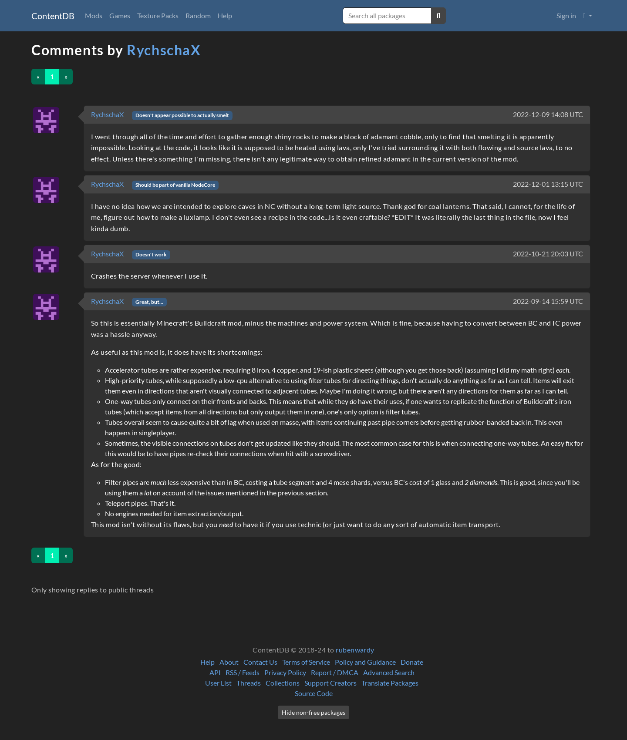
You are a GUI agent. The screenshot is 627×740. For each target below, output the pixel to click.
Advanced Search (389, 672)
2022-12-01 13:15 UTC (548, 184)
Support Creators (330, 683)
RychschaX (164, 49)
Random (198, 15)
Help (225, 15)
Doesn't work (151, 254)
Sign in (566, 15)
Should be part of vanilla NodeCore (175, 185)
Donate (412, 662)
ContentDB (52, 15)
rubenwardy (355, 650)
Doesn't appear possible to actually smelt (182, 115)
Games (119, 15)
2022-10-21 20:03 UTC (548, 253)
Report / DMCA (334, 672)
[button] (588, 15)
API (215, 672)
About (229, 662)
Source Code (314, 693)
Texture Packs (158, 15)
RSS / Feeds (243, 672)
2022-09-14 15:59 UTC (548, 301)
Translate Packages (389, 683)
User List (218, 683)
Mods (93, 15)
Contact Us (260, 662)
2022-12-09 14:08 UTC (548, 114)
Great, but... (149, 302)
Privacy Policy (285, 672)
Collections (283, 683)
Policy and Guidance (365, 662)
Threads (248, 683)
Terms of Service (306, 662)
